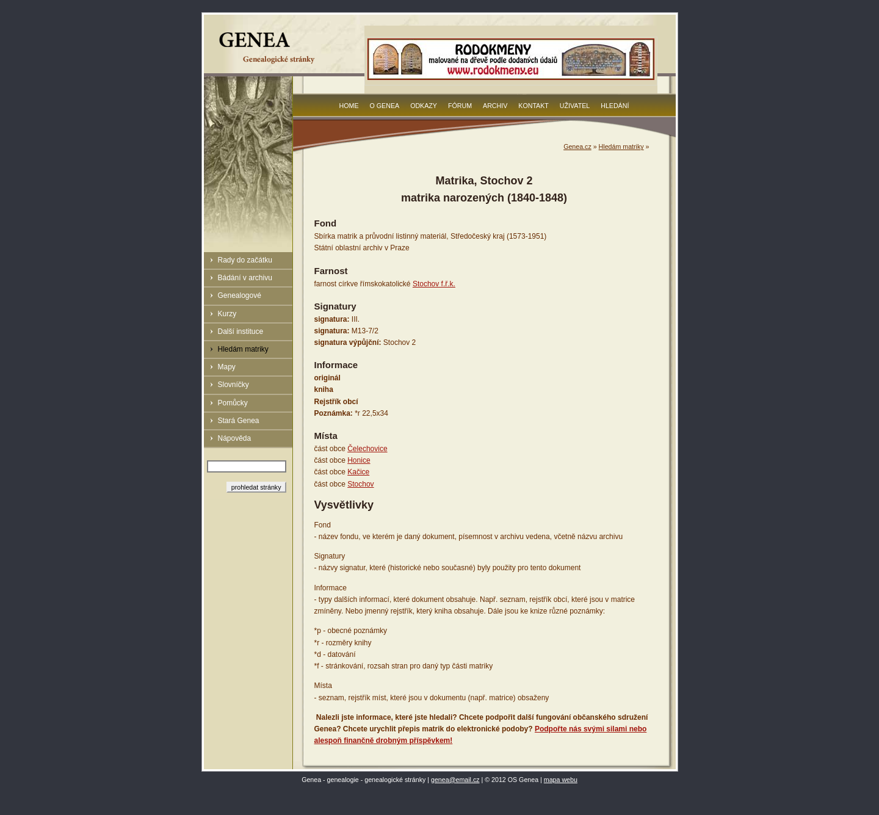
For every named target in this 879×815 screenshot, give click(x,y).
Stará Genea (238, 420)
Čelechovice (367, 448)
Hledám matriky (243, 349)
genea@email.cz (455, 779)
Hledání (615, 105)
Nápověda (234, 438)
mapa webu (560, 779)
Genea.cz (577, 146)
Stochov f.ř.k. (434, 284)
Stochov (360, 484)
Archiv (495, 105)
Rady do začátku (245, 260)
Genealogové (239, 295)
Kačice (358, 472)
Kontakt (533, 105)
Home (349, 105)
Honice (358, 460)
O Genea (385, 105)
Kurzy (227, 314)
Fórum (460, 105)
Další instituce (241, 331)
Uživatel (575, 105)
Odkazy (423, 105)
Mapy (227, 367)
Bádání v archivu (245, 277)
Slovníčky (233, 384)
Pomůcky (233, 403)
